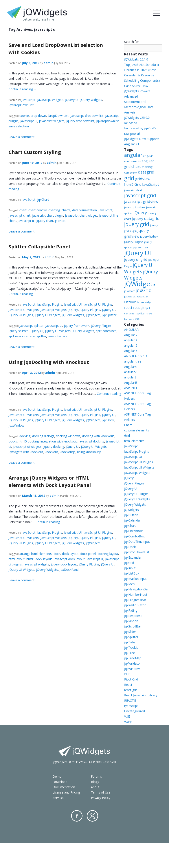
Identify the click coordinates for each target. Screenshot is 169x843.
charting (54, 210)
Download (60, 782)
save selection (19, 126)
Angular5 (130, 367)
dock (56, 554)
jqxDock (108, 420)
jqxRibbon (131, 621)
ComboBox (130, 172)
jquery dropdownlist (80, 121)
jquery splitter (18, 331)
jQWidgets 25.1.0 (136, 59)
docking (24, 436)
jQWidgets (93, 315)
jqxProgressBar (135, 600)
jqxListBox (131, 573)
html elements (134, 441)
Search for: (132, 42)
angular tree (132, 361)
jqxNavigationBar (136, 589)
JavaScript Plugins (49, 304)
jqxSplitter (109, 315)
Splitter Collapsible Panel (39, 246)
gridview (142, 178)
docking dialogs (43, 436)
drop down (38, 115)
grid (129, 178)
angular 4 (130, 340)
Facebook (77, 816)
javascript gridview (141, 201)
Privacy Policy (100, 798)
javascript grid (140, 195)
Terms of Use (100, 792)
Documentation (64, 787)
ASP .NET (131, 388)
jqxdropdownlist (107, 121)
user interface (58, 336)
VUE (127, 716)
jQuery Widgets (91, 100)
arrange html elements (35, 554)
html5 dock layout (39, 559)
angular (133, 154)
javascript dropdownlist (86, 115)
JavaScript (28, 100)
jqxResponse (133, 616)
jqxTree (129, 653)
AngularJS (131, 382)
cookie (24, 115)
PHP (127, 674)
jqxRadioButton (135, 605)
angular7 (130, 372)
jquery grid (136, 224)
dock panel (88, 554)
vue (137, 319)
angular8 (130, 377)
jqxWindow (16, 425)
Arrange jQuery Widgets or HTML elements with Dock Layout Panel (50, 481)
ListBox (130, 302)
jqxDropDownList (21, 105)
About (95, 787)
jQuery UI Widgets (48, 315)
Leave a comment (22, 137)
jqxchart (129, 291)
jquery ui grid (135, 259)
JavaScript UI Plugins (97, 304)
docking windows (68, 436)
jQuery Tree (140, 247)
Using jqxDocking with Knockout (49, 362)
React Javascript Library (140, 695)
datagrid (146, 172)
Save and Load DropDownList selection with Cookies (56, 48)
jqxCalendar (132, 520)
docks (13, 441)
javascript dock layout (69, 559)
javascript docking (91, 441)
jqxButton (131, 515)
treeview (129, 319)
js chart (60, 221)
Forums (96, 776)
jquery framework (76, 325)
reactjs (139, 307)
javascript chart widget (81, 215)
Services (58, 798)
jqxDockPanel (69, 569)
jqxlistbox (130, 296)
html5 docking (29, 441)
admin (48, 63)
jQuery (73, 310)
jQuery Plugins (90, 310)
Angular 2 (131, 335)
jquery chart (44, 221)
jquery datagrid (146, 218)
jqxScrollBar (132, 626)
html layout (17, 559)
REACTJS (130, 700)
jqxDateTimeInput (137, 541)
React (128, 684)
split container (106, 331)
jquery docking (53, 446)
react (128, 307)
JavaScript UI (73, 304)
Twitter (92, 816)
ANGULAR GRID (135, 356)
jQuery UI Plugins (21, 315)
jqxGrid (144, 290)
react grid (131, 690)
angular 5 (130, 345)
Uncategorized (134, 711)
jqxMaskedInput (135, 578)
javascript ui (28, 121)
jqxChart (43, 199)
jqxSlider (130, 631)
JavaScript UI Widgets (24, 310)
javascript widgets (51, 121)
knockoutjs (67, 452)
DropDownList (58, 115)
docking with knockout (98, 436)
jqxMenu (130, 584)
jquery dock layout (64, 564)
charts (66, 210)
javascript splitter (31, 325)
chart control (37, 210)
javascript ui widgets (27, 446)
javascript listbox (134, 207)
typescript (131, 706)
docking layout (107, 554)
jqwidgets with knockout (26, 452)
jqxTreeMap (132, 658)
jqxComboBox (134, 536)
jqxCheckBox (133, 531)
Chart (128, 425)
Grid (127, 435)
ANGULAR (131, 329)
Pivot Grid (131, 679)
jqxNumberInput (135, 594)
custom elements (136, 430)
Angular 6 (131, 351)
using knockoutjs (89, 452)
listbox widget (144, 302)
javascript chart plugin (47, 215)
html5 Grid (132, 184)
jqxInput (130, 568)
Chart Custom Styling (35, 152)
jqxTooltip (131, 647)
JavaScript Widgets (50, 100)
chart (23, 210)
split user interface (22, 336)
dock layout (70, 554)
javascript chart (19, 215)
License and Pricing (66, 792)
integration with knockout (58, 441)
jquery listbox (149, 236)
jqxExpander (132, 557)
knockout (51, 452)
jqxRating (130, 610)
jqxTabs (129, 642)
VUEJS (128, 722)
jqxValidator (132, 663)
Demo (57, 776)
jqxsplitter (142, 296)
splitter (41, 336)
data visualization (84, 210)
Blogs (95, 782)
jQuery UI (72, 100)
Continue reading (23, 89)
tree (149, 313)
